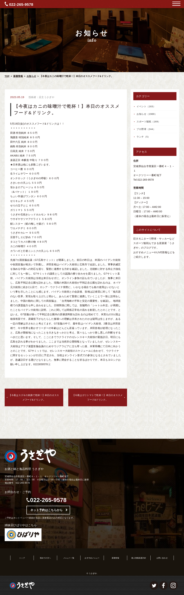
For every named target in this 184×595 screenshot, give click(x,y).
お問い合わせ (162, 558)
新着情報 (18, 76)
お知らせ (31, 76)
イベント (146, 106)
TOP (7, 76)
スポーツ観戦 (148, 121)
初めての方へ (45, 558)
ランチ (143, 136)
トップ (22, 558)
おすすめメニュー (92, 558)
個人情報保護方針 (138, 558)
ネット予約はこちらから (46, 510)
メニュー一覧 (68, 558)
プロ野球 (146, 129)
